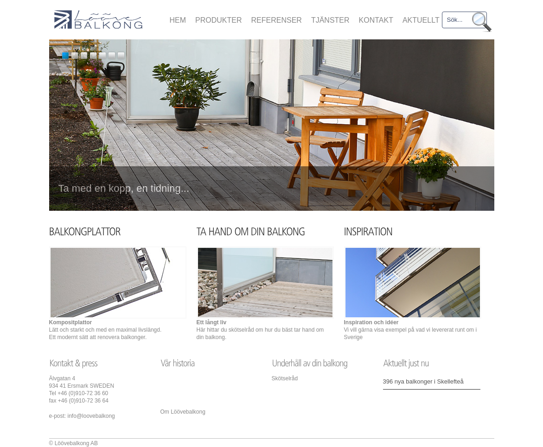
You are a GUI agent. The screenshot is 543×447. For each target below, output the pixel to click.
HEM (178, 20)
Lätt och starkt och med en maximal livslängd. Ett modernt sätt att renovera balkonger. (105, 329)
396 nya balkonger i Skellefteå (423, 381)
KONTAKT (376, 20)
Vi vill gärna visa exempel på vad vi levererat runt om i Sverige (410, 329)
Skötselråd (285, 378)
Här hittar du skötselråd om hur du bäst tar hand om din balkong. (260, 329)
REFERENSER (276, 20)
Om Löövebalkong (182, 412)
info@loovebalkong (91, 416)
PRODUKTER (218, 20)
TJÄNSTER (330, 20)
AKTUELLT (421, 20)
